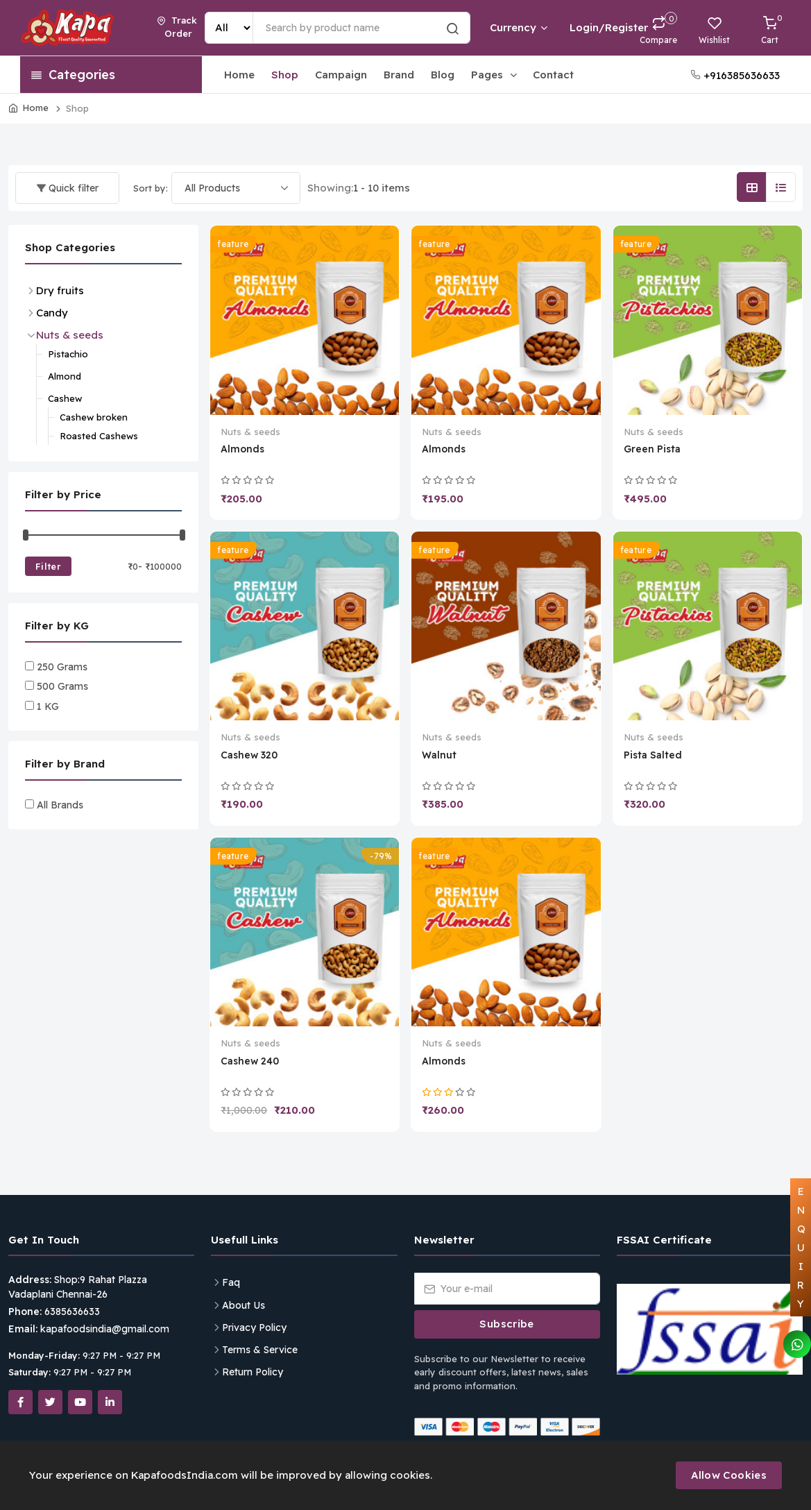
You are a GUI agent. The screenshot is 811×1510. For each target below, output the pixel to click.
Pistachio (68, 353)
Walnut (439, 755)
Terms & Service (260, 1349)
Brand (399, 74)
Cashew (65, 398)
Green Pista (652, 449)
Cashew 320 (249, 755)
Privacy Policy (254, 1327)
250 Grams (62, 667)
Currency (518, 27)
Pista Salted (653, 755)
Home (239, 74)
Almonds (242, 449)
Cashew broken (94, 417)
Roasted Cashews (99, 435)
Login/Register (591, 27)
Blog (442, 74)
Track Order (177, 27)
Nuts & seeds (250, 431)
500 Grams (62, 686)
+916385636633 (735, 75)
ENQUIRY (801, 1247)
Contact (553, 74)
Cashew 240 (250, 1061)
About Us (243, 1305)
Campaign (341, 74)
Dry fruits (60, 290)
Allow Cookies (729, 1475)
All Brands (60, 805)
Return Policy (252, 1372)
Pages (495, 74)
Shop (284, 74)
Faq (231, 1282)
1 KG (48, 706)
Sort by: (150, 188)
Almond (64, 376)
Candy (52, 312)
